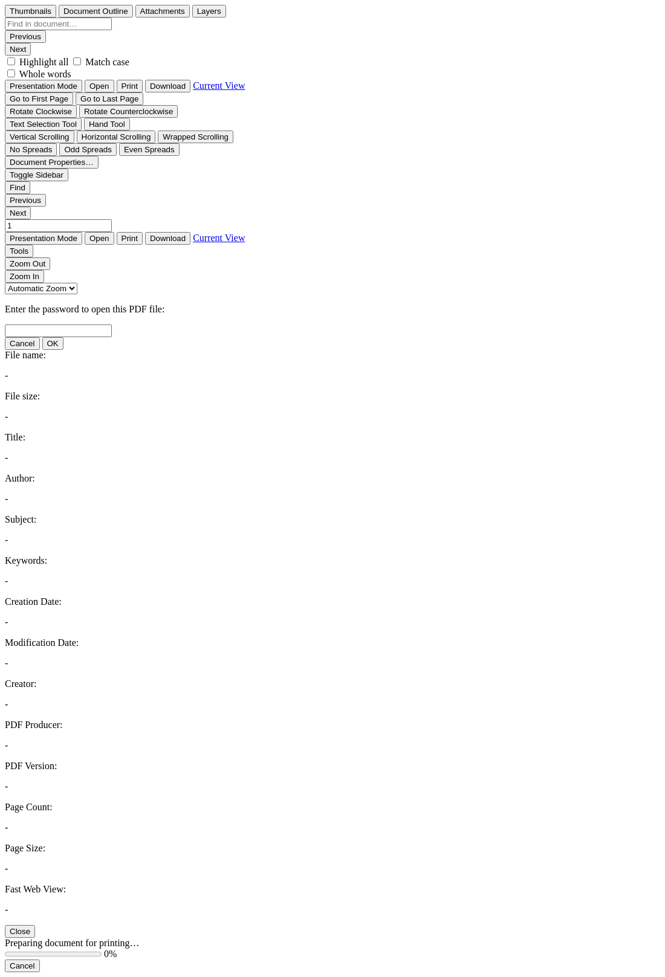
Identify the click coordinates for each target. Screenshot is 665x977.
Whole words (45, 74)
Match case (107, 62)
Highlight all (43, 62)
